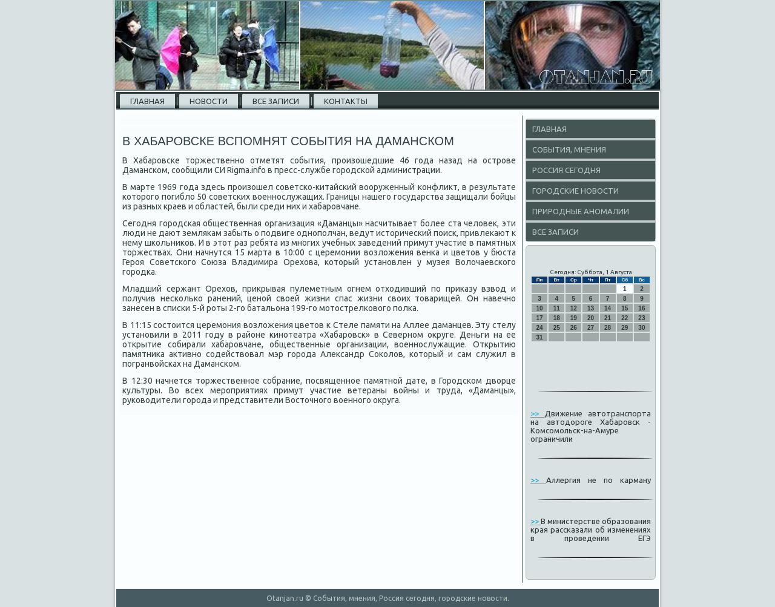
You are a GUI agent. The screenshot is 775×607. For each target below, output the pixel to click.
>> (537, 413)
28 (607, 327)
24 (539, 327)
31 (539, 337)
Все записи (275, 101)
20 (590, 318)
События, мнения (569, 149)
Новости (209, 101)
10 (539, 308)
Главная (147, 101)
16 (641, 308)
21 (607, 318)
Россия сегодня (566, 170)
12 (573, 308)
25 (556, 327)
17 (539, 318)
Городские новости (575, 190)
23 (641, 318)
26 (573, 327)
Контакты (346, 101)
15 (624, 308)
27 (590, 327)
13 (590, 308)
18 (556, 318)
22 (624, 318)
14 (607, 308)
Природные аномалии (580, 211)
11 (556, 308)
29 (624, 327)
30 (641, 327)
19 (573, 318)
